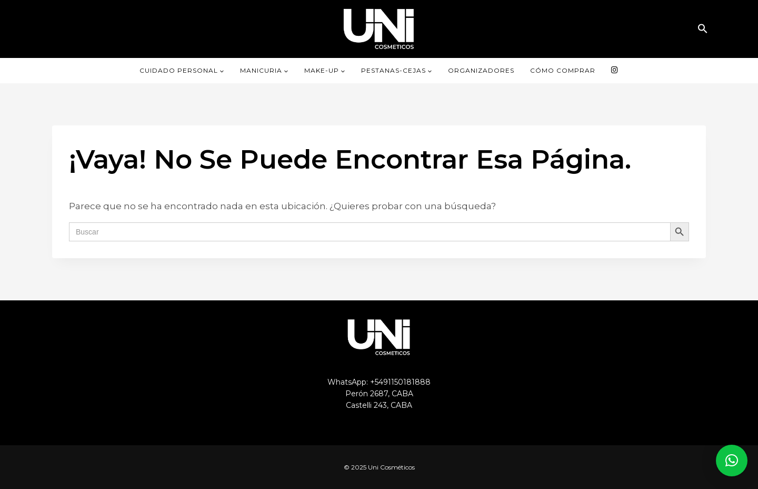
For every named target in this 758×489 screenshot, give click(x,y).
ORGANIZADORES (481, 70)
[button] (702, 28)
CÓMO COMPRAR (562, 70)
